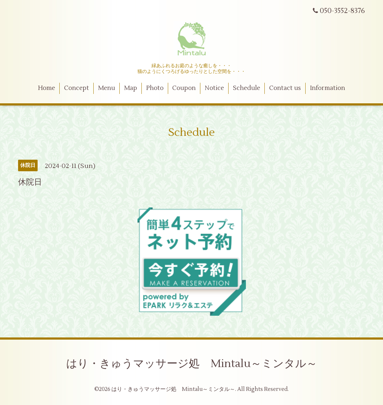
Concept (76, 88)
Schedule (246, 88)
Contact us (285, 88)
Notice (214, 88)
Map (130, 88)
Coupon (184, 88)
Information (327, 88)
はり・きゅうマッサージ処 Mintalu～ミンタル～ (191, 364)
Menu (106, 88)
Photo (154, 88)
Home (46, 88)
